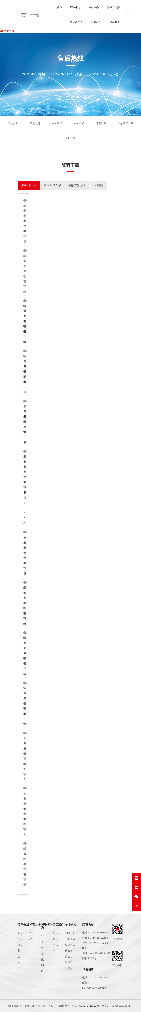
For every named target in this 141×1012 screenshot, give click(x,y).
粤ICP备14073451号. (84, 1005)
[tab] (29, 191)
